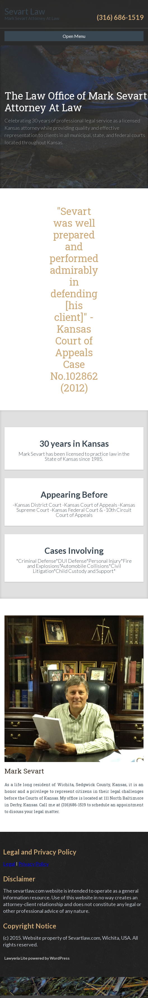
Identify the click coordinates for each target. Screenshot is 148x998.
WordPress (59, 958)
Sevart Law (24, 11)
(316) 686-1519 (120, 17)
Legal (9, 864)
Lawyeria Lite (16, 958)
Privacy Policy (33, 864)
